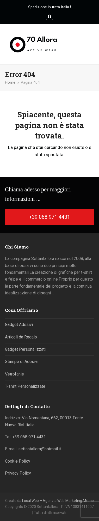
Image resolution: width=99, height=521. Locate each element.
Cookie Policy (17, 461)
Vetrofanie (14, 374)
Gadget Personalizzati (25, 349)
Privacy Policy (18, 473)
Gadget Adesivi (19, 324)
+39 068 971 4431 (29, 436)
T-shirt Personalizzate (25, 386)
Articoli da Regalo (21, 337)
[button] (91, 44)
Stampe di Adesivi (21, 361)
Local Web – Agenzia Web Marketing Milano (58, 501)
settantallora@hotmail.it (39, 448)
